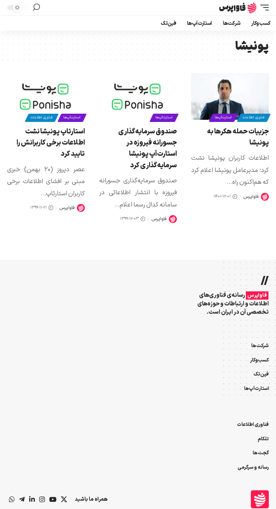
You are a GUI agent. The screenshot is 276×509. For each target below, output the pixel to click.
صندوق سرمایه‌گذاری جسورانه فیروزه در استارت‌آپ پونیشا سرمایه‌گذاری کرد (147, 149)
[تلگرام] (22, 499)
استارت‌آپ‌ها (222, 117)
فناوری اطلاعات (253, 117)
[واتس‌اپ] (12, 499)
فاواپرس (251, 196)
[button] (263, 7)
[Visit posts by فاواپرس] (265, 197)
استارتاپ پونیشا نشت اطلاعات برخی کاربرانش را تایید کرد (51, 143)
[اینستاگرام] (42, 499)
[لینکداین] (32, 499)
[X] (64, 499)
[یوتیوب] (52, 499)
